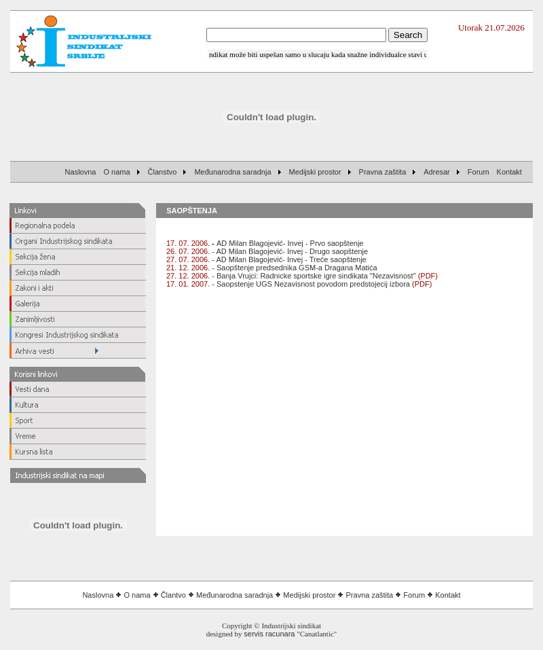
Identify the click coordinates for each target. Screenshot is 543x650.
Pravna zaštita (370, 595)
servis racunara (269, 634)
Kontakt (447, 595)
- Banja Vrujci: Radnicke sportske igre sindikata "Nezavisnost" (313, 276)
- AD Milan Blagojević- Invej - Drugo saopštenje (267, 251)
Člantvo (173, 595)
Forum (414, 595)
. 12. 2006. (193, 276)
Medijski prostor (309, 595)
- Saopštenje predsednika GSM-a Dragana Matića (294, 268)
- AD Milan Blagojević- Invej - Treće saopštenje (289, 259)
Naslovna (97, 595)
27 (170, 276)
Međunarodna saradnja (234, 595)
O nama (137, 595)
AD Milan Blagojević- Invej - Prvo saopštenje (264, 243)
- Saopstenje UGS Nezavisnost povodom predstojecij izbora (310, 284)
